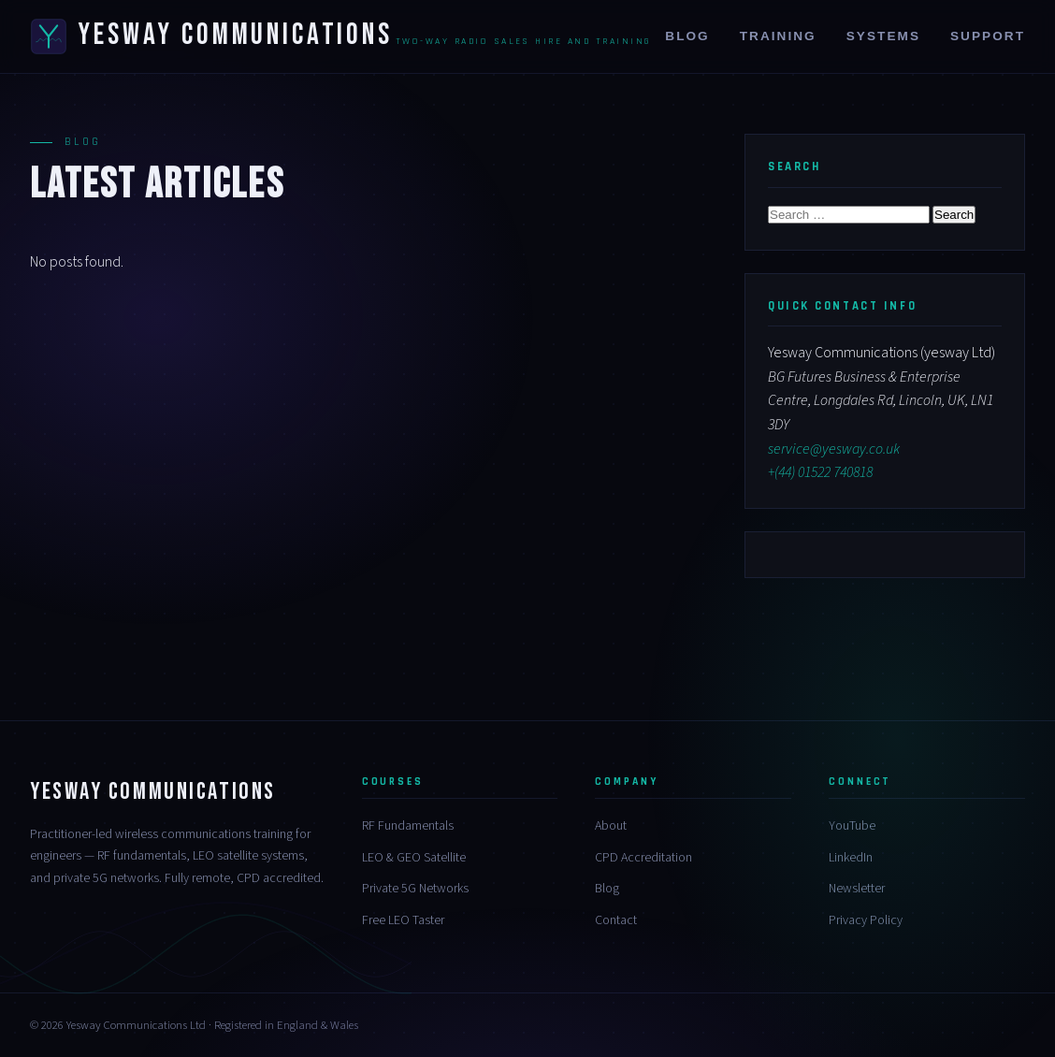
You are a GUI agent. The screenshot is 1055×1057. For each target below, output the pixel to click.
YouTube (852, 826)
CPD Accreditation (643, 857)
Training (778, 36)
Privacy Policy (866, 920)
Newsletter (857, 888)
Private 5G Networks (415, 888)
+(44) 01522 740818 (820, 472)
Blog (687, 36)
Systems (883, 36)
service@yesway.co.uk (834, 449)
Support (987, 36)
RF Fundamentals (408, 826)
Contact (616, 920)
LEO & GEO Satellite (414, 857)
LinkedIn (851, 857)
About (611, 826)
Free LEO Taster (403, 920)
